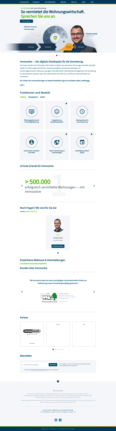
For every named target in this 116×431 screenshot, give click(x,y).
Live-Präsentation (50, 2)
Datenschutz (45, 429)
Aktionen (63, 2)
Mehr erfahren (26, 21)
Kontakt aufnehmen (58, 246)
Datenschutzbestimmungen (38, 369)
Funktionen (36, 2)
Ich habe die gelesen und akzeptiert (41, 369)
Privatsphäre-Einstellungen (66, 429)
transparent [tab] (33, 97)
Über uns (74, 2)
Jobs (92, 2)
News (83, 2)
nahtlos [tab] (23, 97)
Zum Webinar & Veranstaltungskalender (33, 263)
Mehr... (22, 85)
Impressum (53, 429)
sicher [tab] (42, 97)
